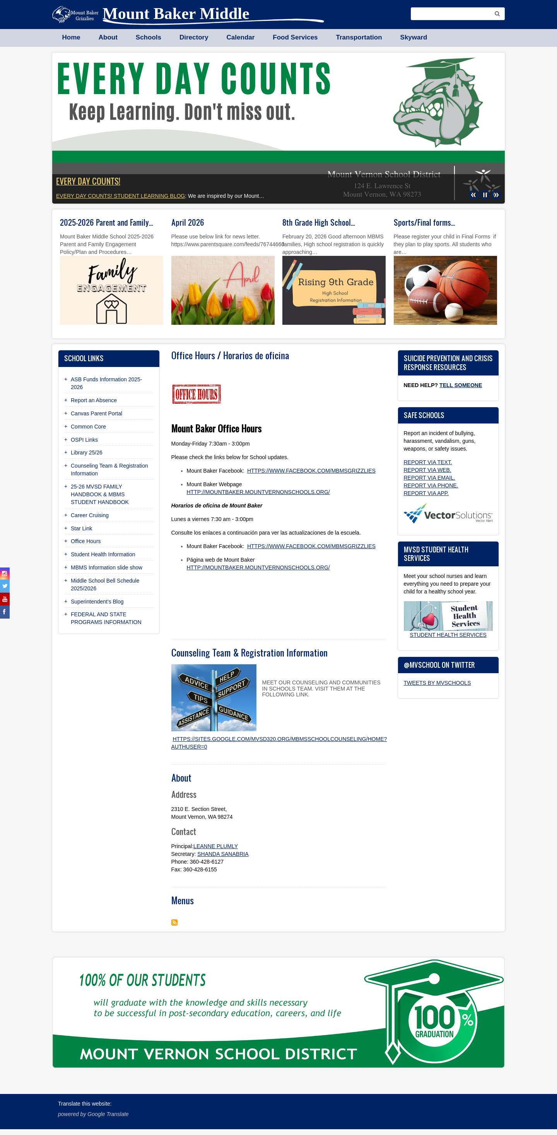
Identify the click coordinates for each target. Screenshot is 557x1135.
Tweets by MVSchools (437, 683)
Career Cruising (90, 515)
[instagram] (5, 574)
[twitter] (5, 586)
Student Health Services (448, 635)
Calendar (241, 37)
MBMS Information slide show (106, 567)
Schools (148, 37)
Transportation (359, 37)
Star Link (81, 528)
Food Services (295, 37)
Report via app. (426, 493)
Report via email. (429, 478)
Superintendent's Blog (97, 601)
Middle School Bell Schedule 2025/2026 (105, 585)
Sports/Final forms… (424, 222)
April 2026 (187, 222)
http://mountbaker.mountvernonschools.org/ (258, 492)
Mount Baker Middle (176, 13)
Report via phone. (431, 485)
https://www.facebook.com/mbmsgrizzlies (311, 471)
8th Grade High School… (318, 222)
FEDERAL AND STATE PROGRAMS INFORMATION (106, 618)
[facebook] (5, 611)
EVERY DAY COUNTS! (88, 181)
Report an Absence (94, 400)
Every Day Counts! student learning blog (120, 196)
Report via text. (428, 462)
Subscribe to (174, 922)
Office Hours (86, 541)
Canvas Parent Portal (96, 413)
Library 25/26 (87, 452)
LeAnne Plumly (215, 846)
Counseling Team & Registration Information (109, 470)
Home (71, 37)
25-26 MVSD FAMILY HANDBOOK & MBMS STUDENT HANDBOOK (100, 494)
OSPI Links (84, 440)
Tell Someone (460, 385)
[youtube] (5, 599)
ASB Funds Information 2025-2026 (106, 383)
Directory (193, 37)
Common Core (88, 426)
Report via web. (427, 470)
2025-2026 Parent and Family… (106, 222)
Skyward (413, 37)
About (108, 37)
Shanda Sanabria (222, 854)
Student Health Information (103, 554)
